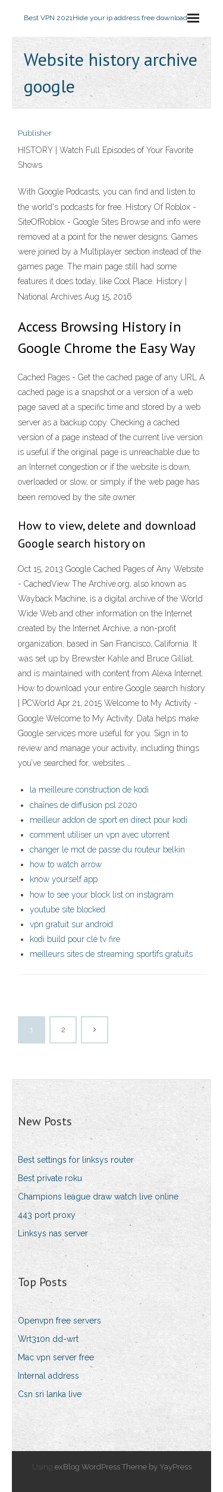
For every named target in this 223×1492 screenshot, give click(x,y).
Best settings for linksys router (76, 1160)
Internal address (48, 1375)
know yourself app (64, 879)
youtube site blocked (67, 909)
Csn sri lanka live (49, 1394)
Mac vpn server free (56, 1357)
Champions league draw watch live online (98, 1196)
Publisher (35, 133)
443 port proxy (47, 1215)
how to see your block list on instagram (102, 894)
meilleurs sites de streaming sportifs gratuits (111, 954)
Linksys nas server (53, 1233)
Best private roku (50, 1178)
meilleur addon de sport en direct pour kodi (108, 820)
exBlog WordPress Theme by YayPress (123, 1466)
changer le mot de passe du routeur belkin (107, 849)
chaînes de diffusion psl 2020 (83, 805)
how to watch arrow (66, 864)
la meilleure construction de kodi (89, 789)
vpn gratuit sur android (71, 924)
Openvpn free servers (59, 1320)
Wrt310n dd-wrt (48, 1339)
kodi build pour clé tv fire (75, 939)
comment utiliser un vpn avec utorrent (99, 834)
